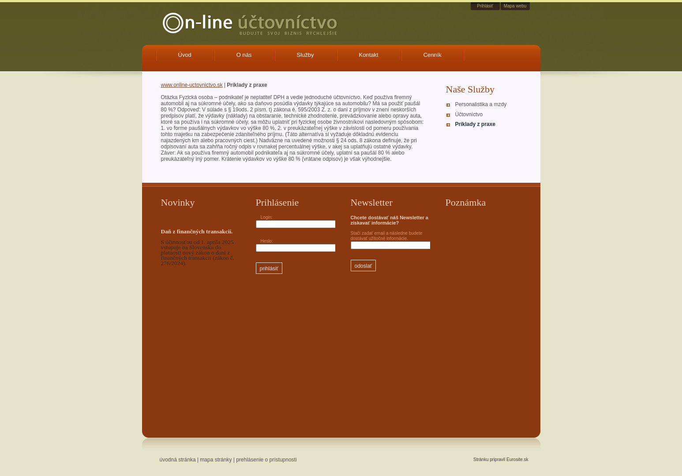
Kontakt (368, 55)
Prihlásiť (485, 6)
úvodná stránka (178, 460)
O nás (244, 55)
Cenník (432, 55)
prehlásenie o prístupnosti (266, 460)
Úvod (184, 55)
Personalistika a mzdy (481, 104)
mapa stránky (216, 460)
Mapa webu (515, 6)
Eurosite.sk (517, 459)
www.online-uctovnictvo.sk (192, 85)
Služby (305, 55)
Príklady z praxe (475, 124)
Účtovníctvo (469, 114)
